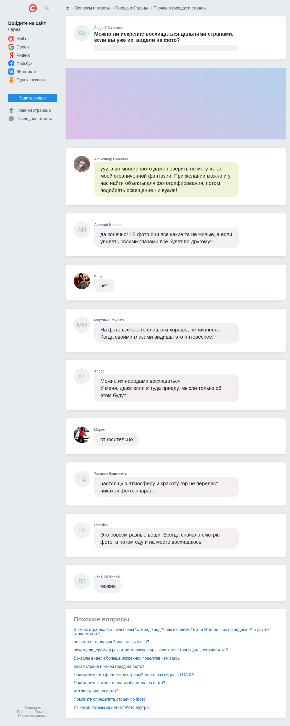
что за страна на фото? (96, 691)
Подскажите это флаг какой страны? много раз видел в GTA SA (134, 674)
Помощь (41, 712)
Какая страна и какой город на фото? (109, 666)
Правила (24, 712)
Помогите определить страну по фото (110, 699)
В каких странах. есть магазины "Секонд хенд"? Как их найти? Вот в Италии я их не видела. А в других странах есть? (172, 631)
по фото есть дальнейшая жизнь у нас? (111, 642)
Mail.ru (18, 39)
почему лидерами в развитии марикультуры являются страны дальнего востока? (151, 650)
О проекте (32, 707)
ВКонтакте (22, 71)
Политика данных (32, 716)
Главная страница (29, 110)
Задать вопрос (33, 98)
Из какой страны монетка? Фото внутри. (112, 707)
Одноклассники (27, 80)
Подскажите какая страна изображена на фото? (119, 683)
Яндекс (19, 55)
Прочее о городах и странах (180, 8)
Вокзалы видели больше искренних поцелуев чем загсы (127, 658)
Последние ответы (30, 119)
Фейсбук (20, 63)
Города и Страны (131, 8)
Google (19, 47)
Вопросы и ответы (92, 8)
